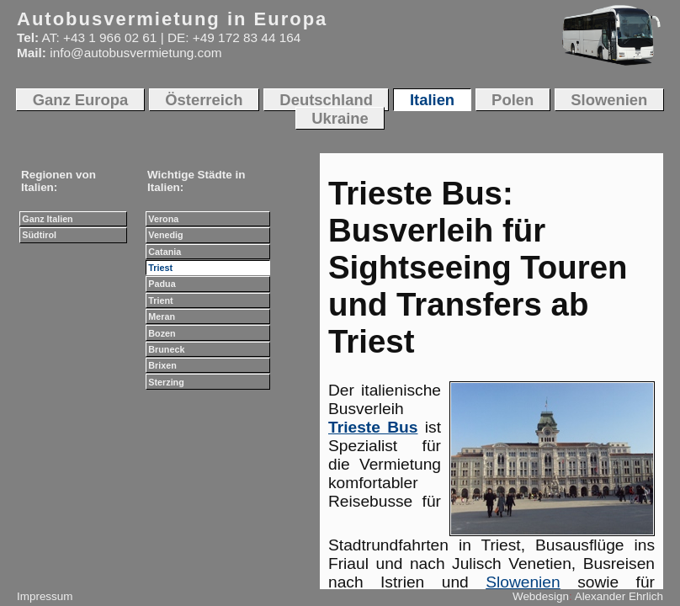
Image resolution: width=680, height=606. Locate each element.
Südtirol (39, 235)
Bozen (161, 333)
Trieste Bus (372, 427)
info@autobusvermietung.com (135, 52)
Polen (512, 100)
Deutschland (326, 100)
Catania (164, 252)
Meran (161, 316)
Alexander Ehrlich (619, 596)
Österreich (203, 100)
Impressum (44, 596)
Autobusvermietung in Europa (172, 18)
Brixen (162, 365)
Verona (163, 219)
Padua (161, 284)
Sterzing (165, 382)
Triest (160, 268)
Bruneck (166, 349)
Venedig (165, 235)
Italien (432, 100)
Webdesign (541, 596)
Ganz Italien (47, 219)
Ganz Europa (81, 100)
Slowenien (523, 582)
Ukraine (340, 118)
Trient (160, 300)
